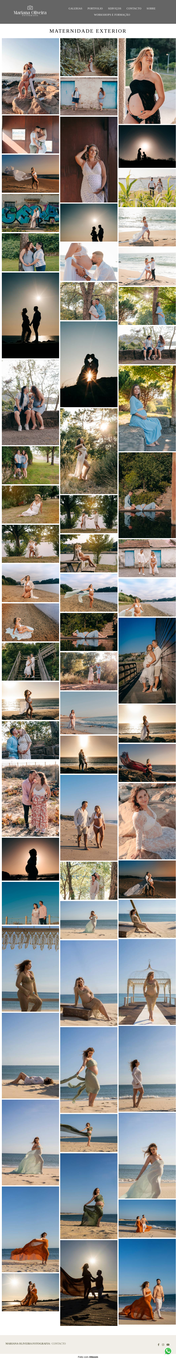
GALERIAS (75, 8)
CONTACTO (134, 8)
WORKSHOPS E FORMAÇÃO (112, 14)
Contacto (59, 1343)
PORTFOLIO (95, 8)
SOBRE (151, 8)
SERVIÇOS (114, 8)
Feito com (88, 1357)
